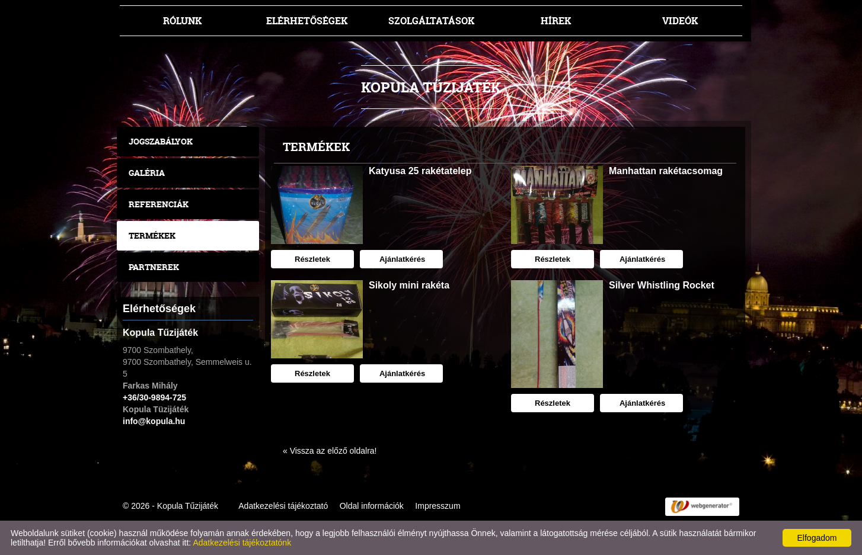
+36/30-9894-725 (154, 397)
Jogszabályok (161, 141)
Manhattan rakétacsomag (666, 171)
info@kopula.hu (154, 421)
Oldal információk (372, 506)
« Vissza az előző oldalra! (330, 450)
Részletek (312, 259)
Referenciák (159, 204)
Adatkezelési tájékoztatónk (242, 542)
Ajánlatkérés (401, 259)
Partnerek (154, 266)
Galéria (147, 172)
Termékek (152, 235)
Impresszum (437, 506)
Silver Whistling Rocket (661, 285)
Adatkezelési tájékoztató (283, 506)
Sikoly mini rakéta (409, 285)
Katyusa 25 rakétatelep (420, 171)
